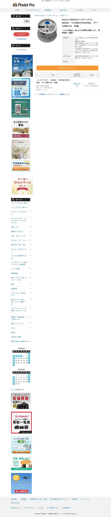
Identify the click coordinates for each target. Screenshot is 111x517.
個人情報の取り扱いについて (59, 499)
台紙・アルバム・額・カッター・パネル (19, 279)
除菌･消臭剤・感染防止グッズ (20, 341)
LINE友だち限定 (16, 337)
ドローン (14, 328)
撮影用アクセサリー (17, 231)
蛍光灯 (13, 332)
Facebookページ (16, 508)
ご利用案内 (23, 499)
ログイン (87, 86)
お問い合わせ (15, 502)
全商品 (36, 15)
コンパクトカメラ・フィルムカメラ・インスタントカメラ (19, 221)
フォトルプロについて (32, 10)
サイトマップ (84, 499)
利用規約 (74, 499)
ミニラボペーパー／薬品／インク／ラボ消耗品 (19, 263)
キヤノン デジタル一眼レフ (20, 203)
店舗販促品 (14, 273)
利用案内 (48, 10)
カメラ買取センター (52, 508)
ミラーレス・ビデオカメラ (19, 213)
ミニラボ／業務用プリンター (19, 257)
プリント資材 (15, 269)
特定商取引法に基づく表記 (38, 499)
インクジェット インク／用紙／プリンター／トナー (19, 310)
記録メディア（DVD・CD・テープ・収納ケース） (54, 15)
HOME (17, 10)
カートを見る (78, 10)
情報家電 (14, 288)
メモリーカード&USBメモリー (18, 294)
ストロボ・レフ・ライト (19, 240)
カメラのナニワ (30, 508)
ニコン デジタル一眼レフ (19, 207)
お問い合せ (63, 10)
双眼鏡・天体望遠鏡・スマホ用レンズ (19, 318)
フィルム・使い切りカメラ (19, 250)
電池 (12, 284)
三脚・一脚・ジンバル (18, 236)
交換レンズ (14, 227)
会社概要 (14, 499)
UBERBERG (66, 508)
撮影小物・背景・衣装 (18, 245)
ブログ (94, 10)
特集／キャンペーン (17, 323)
